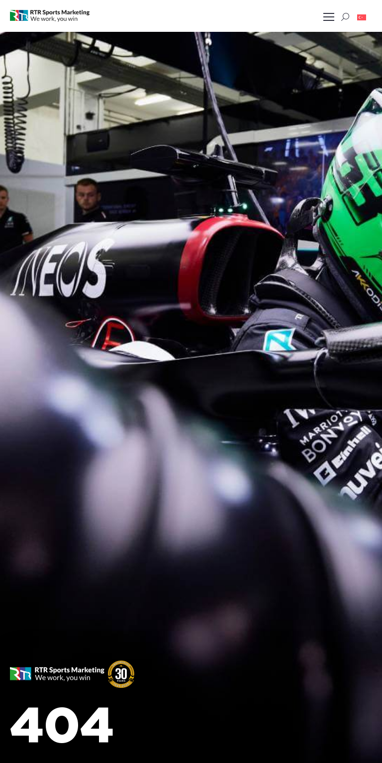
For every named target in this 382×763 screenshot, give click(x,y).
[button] (361, 16)
